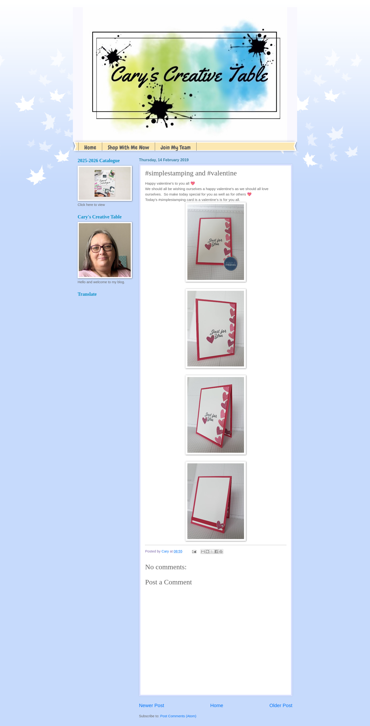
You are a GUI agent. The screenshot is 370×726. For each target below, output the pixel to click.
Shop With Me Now (128, 147)
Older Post (280, 705)
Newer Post (151, 705)
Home (90, 147)
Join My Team (176, 147)
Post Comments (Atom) (178, 716)
